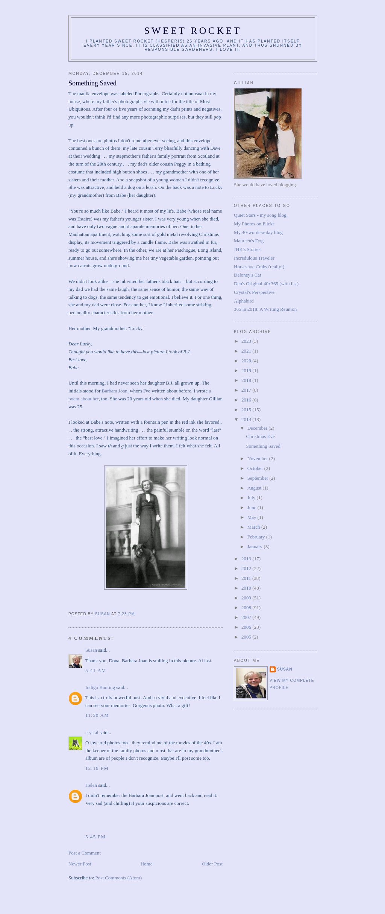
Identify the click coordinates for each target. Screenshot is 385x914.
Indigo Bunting (100, 687)
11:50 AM (97, 715)
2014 (246, 419)
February (256, 537)
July (252, 497)
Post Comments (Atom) (118, 878)
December (258, 428)
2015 (246, 409)
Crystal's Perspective (254, 292)
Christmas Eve (260, 436)
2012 (246, 568)
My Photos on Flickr (254, 224)
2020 (246, 360)
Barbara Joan (114, 391)
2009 (246, 598)
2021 (246, 351)
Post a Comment (84, 853)
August (255, 488)
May (252, 517)
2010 (246, 588)
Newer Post (79, 864)
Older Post (212, 864)
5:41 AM (95, 670)
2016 (246, 400)
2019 (246, 370)
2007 (246, 617)
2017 (246, 390)
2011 (246, 578)
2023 (246, 341)
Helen (91, 785)
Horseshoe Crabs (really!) (259, 266)
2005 (246, 637)
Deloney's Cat (247, 275)
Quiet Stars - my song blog (260, 215)
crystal (92, 732)
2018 (246, 380)
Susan (91, 650)
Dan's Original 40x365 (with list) (266, 283)
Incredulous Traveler (254, 258)
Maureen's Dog (249, 240)
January (255, 546)
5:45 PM (95, 836)
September (258, 478)
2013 (246, 558)
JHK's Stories (247, 249)
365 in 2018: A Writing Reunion (265, 309)
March (254, 527)
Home (147, 864)
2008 (246, 607)
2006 (246, 627)
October (255, 468)
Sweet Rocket (192, 30)
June (252, 507)
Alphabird (244, 301)
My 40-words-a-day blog (258, 232)
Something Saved (263, 446)
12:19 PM (97, 768)
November (258, 458)
